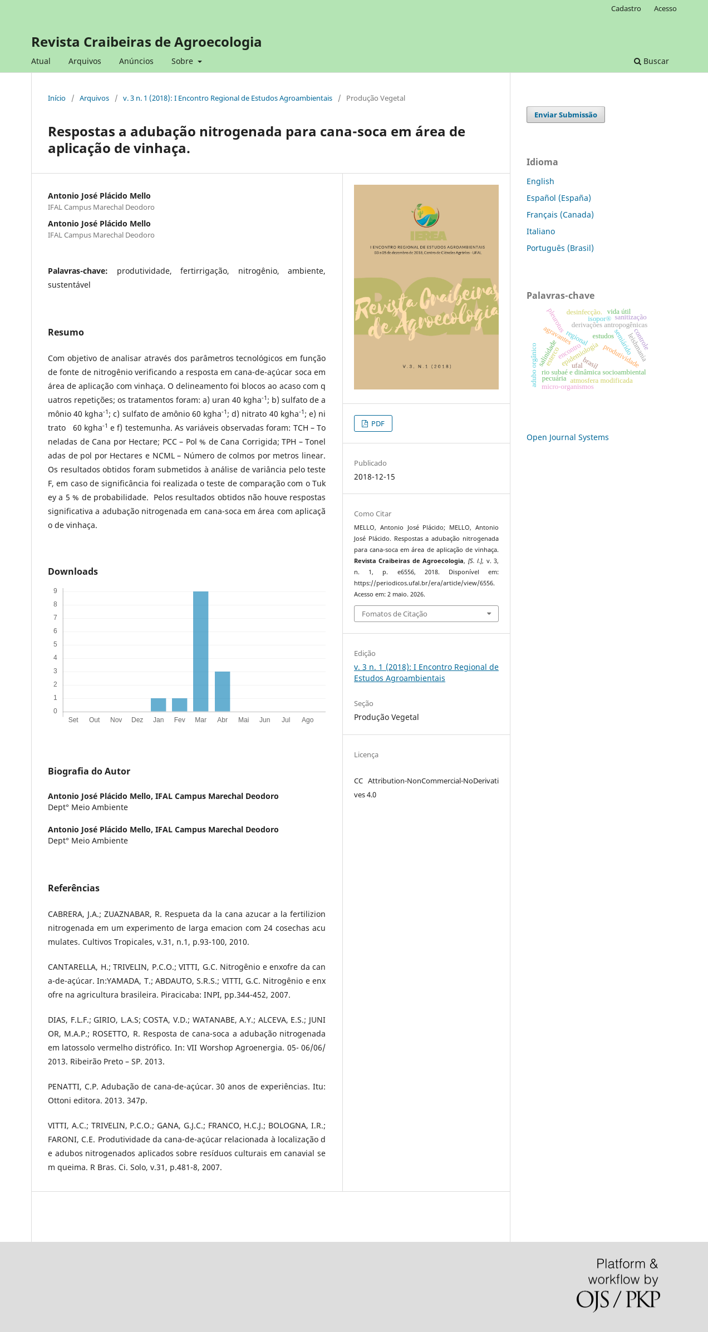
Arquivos (84, 61)
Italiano (541, 231)
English (540, 181)
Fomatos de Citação (394, 614)
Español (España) (559, 198)
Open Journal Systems (568, 437)
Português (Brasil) (560, 248)
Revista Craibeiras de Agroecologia (146, 41)
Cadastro (626, 8)
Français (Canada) (560, 214)
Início (57, 98)
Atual (41, 61)
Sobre (183, 61)
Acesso (665, 8)
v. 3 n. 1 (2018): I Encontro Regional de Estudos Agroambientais (227, 98)
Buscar (651, 61)
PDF (377, 423)
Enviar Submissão (565, 115)
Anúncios (136, 61)
